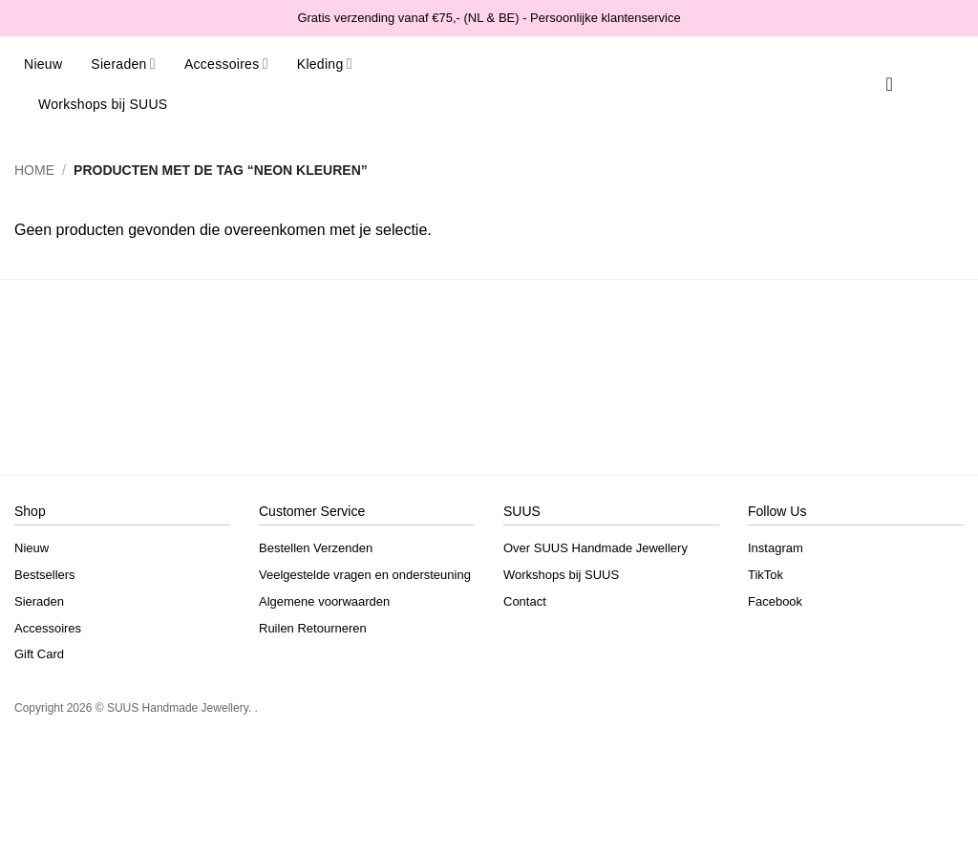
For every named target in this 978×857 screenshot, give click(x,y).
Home (34, 170)
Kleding (324, 63)
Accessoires (226, 63)
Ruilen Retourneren (313, 628)
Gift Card (39, 654)
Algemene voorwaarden (324, 601)
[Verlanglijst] (889, 84)
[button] (915, 84)
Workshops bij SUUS (103, 104)
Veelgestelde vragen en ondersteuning (365, 575)
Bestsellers (44, 575)
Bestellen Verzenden (315, 548)
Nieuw (43, 64)
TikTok (765, 575)
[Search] (863, 84)
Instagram (775, 548)
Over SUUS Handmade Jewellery (595, 548)
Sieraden (123, 63)
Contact (524, 601)
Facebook (775, 601)
